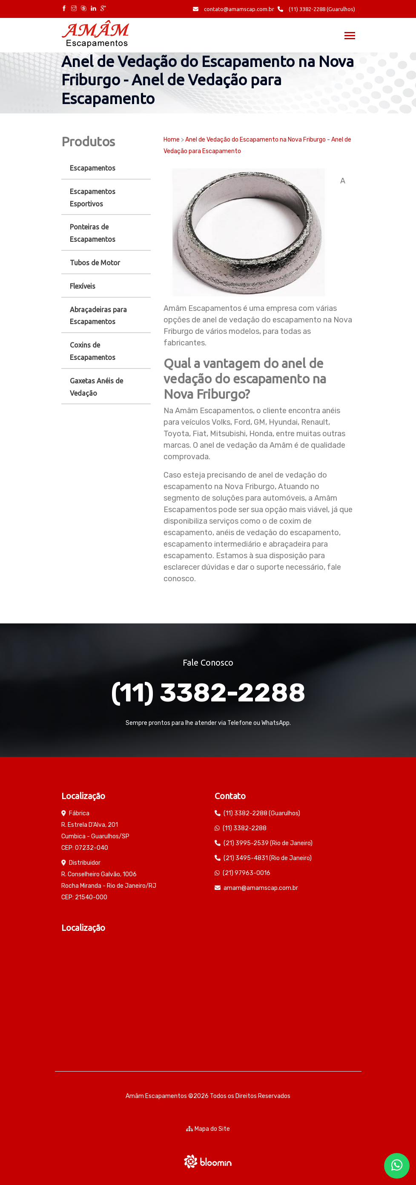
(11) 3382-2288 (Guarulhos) (316, 9)
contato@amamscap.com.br (233, 9)
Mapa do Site (208, 1129)
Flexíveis (82, 286)
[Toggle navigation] (349, 36)
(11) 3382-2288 (208, 692)
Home (172, 139)
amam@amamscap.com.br (261, 888)
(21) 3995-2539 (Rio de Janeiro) (268, 843)
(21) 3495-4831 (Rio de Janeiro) (268, 858)
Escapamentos (92, 168)
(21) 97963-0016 (246, 873)
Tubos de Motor (95, 263)
